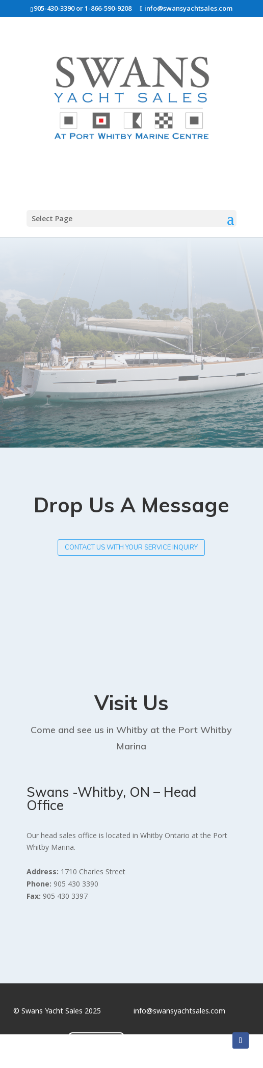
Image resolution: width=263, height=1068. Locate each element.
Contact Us (96, 1042)
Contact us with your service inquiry (131, 547)
